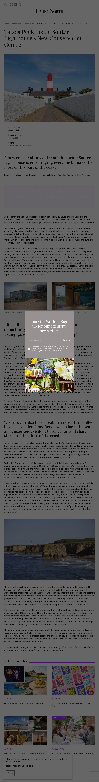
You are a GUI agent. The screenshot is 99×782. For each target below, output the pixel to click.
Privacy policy (36, 348)
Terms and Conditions (52, 348)
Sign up (66, 340)
